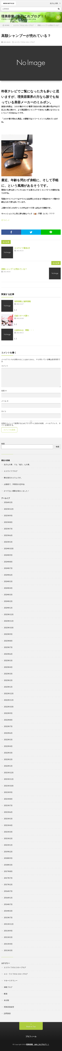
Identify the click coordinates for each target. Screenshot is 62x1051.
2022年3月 (8, 753)
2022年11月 (9, 700)
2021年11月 (9, 779)
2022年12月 (9, 693)
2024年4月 (8, 588)
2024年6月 (8, 575)
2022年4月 (8, 746)
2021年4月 (8, 825)
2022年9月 (8, 713)
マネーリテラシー (10, 980)
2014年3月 (8, 911)
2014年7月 (8, 904)
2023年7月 (8, 647)
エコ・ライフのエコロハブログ (16, 974)
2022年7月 (8, 726)
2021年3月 (8, 832)
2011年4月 (8, 944)
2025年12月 (9, 509)
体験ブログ (8, 987)
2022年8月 (8, 720)
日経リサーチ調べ (21, 316)
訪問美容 (7, 1013)
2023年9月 (8, 634)
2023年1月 (8, 687)
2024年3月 (8, 595)
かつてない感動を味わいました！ (16, 491)
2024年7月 (8, 568)
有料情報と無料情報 (22, 301)
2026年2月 (8, 502)
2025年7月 (8, 529)
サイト (3, 411)
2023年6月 (8, 654)
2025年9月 (8, 515)
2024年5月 (8, 581)
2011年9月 (8, 931)
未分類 (6, 1000)
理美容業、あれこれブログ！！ (24, 16)
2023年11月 (9, 621)
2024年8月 (8, 562)
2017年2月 (8, 884)
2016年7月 (8, 891)
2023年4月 (8, 667)
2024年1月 (8, 608)
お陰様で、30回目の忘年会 (14, 484)
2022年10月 (9, 707)
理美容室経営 (9, 1007)
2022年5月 (8, 740)
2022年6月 (8, 733)
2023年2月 (8, 680)
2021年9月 (8, 792)
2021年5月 (8, 819)
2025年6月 (8, 535)
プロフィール (31, 1036)
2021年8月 (8, 799)
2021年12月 (9, 773)
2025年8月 (8, 522)
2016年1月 (8, 898)
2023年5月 (8, 660)
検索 (3, 444)
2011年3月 (8, 950)
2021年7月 (8, 805)
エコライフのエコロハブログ (24, 42)
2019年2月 (8, 852)
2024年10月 (9, 548)
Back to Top (31, 1027)
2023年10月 (9, 628)
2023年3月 (8, 674)
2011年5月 (8, 937)
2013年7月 (8, 917)
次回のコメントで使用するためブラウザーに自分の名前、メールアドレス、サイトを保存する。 (31, 424)
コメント (4, 366)
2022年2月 (8, 759)
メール (4, 401)
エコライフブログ (10, 471)
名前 (4, 391)
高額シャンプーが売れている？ (14, 269)
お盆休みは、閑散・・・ (24, 330)
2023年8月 (8, 641)
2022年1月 (8, 766)
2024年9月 (8, 555)
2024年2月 (8, 601)
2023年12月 (9, 614)
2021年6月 (8, 812)
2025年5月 (8, 542)
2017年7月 (8, 878)
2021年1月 (8, 845)
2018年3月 (8, 865)
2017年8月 (8, 871)
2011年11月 (9, 924)
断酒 (5, 994)
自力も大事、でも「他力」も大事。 (17, 464)
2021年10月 (9, 786)
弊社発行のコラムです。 (13, 478)
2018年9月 (8, 858)
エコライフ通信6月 (22, 248)
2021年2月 (8, 838)
